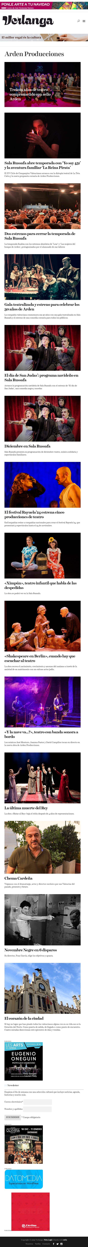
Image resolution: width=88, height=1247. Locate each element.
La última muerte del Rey (26, 808)
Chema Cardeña (18, 878)
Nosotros (29, 1244)
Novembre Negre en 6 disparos (30, 950)
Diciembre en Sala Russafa (27, 446)
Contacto (46, 1244)
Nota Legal (48, 1240)
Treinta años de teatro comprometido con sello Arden (30, 94)
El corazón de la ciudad (23, 1019)
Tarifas (38, 1244)
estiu (65, 1240)
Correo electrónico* (13, 1102)
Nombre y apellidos (13, 1109)
